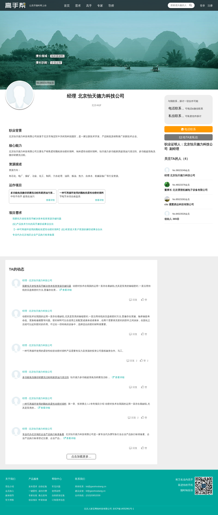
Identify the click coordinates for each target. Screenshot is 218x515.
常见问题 (56, 486)
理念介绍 (9, 486)
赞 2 (144, 360)
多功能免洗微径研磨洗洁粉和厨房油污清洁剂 (34, 192)
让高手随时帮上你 (15, 5)
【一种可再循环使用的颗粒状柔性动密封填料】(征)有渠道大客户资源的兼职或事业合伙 (57, 229)
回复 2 (132, 360)
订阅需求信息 (58, 500)
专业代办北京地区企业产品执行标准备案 (33, 234)
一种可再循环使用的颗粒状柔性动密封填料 (82, 192)
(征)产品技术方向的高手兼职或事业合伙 (33, 224)
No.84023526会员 (181, 214)
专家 (100, 5)
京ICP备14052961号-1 (123, 508)
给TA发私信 (188, 137)
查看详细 (65, 290)
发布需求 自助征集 (38, 486)
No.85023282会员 (181, 199)
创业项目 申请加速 (38, 500)
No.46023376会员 (181, 185)
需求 (78, 5)
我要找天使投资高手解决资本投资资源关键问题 (37, 218)
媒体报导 (9, 495)
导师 (111, 5)
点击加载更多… (81, 456)
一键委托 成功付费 (38, 491)
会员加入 (9, 491)
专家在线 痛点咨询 (38, 495)
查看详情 (50, 200)
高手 (89, 5)
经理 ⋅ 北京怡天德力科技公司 (37, 280)
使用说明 (56, 491)
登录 (202, 5)
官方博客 (9, 500)
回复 (133, 299)
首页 (67, 5)
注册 (210, 5)
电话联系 (188, 129)
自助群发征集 (58, 495)
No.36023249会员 (181, 170)
